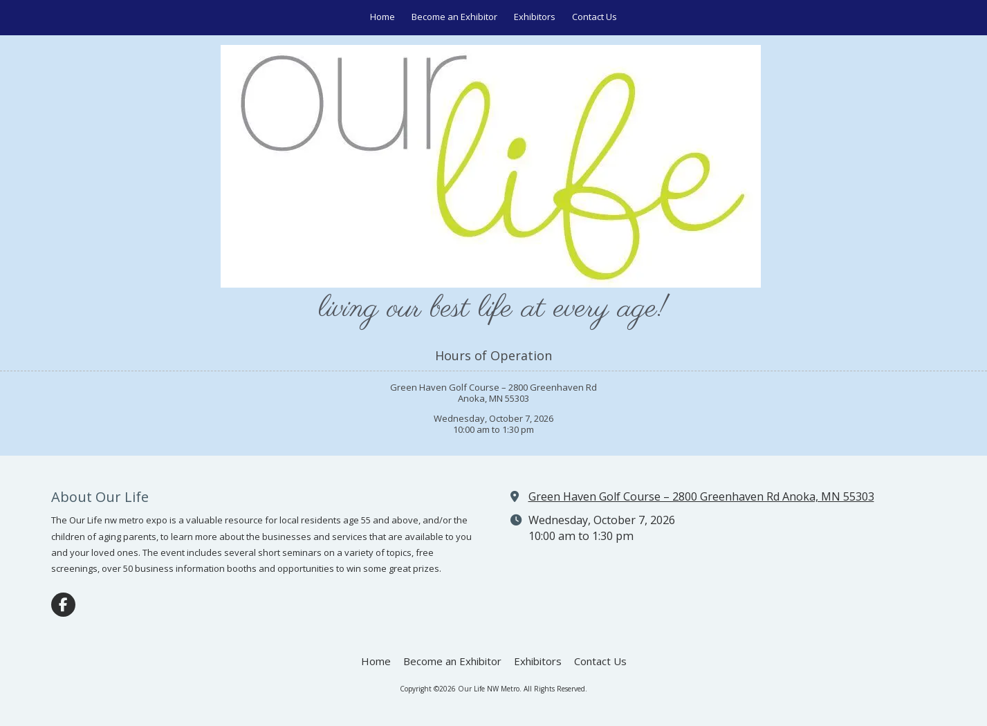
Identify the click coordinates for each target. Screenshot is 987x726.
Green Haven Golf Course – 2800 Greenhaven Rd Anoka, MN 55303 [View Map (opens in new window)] (701, 496)
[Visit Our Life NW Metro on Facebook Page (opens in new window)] (63, 605)
